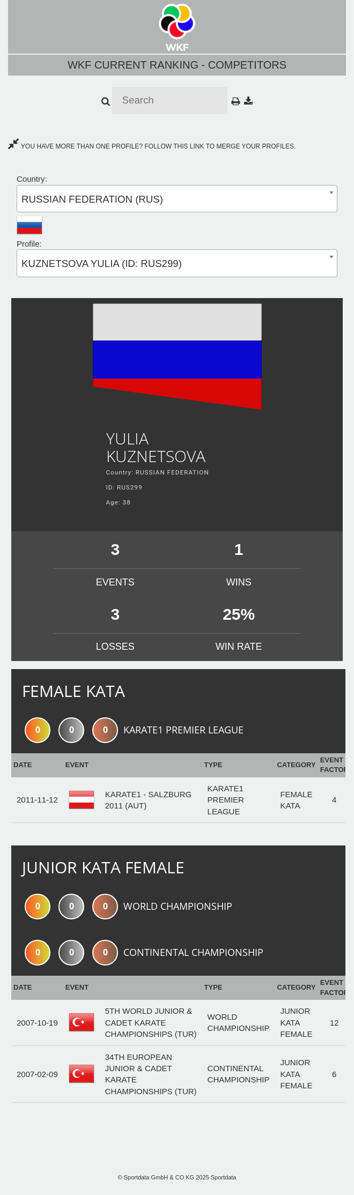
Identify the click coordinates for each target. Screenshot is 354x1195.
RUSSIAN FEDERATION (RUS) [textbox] (92, 199)
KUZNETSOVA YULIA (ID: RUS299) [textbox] (101, 263)
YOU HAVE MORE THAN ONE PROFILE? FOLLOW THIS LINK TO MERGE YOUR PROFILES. (152, 146)
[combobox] (177, 198)
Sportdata (224, 1177)
